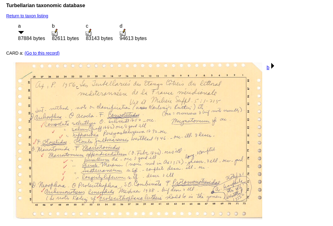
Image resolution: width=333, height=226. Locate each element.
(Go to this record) (42, 53)
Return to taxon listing (27, 15)
